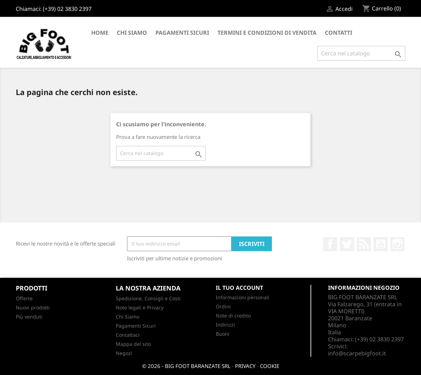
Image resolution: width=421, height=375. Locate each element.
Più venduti (29, 316)
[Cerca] (361, 53)
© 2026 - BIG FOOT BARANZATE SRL (186, 365)
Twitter (347, 244)
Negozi (124, 353)
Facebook (330, 244)
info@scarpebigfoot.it (357, 353)
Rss (364, 244)
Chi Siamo (132, 32)
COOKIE (269, 365)
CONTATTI (338, 32)
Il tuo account (239, 288)
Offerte (24, 298)
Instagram (397, 244)
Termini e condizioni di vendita (267, 32)
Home (99, 32)
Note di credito (233, 315)
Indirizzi (225, 324)
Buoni (222, 333)
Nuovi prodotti (33, 307)
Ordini (223, 306)
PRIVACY (245, 365)
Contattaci (128, 335)
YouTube (381, 244)
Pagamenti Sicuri (182, 32)
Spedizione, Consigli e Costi (148, 298)
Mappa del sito (133, 344)
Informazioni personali (242, 297)
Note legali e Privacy (139, 307)
